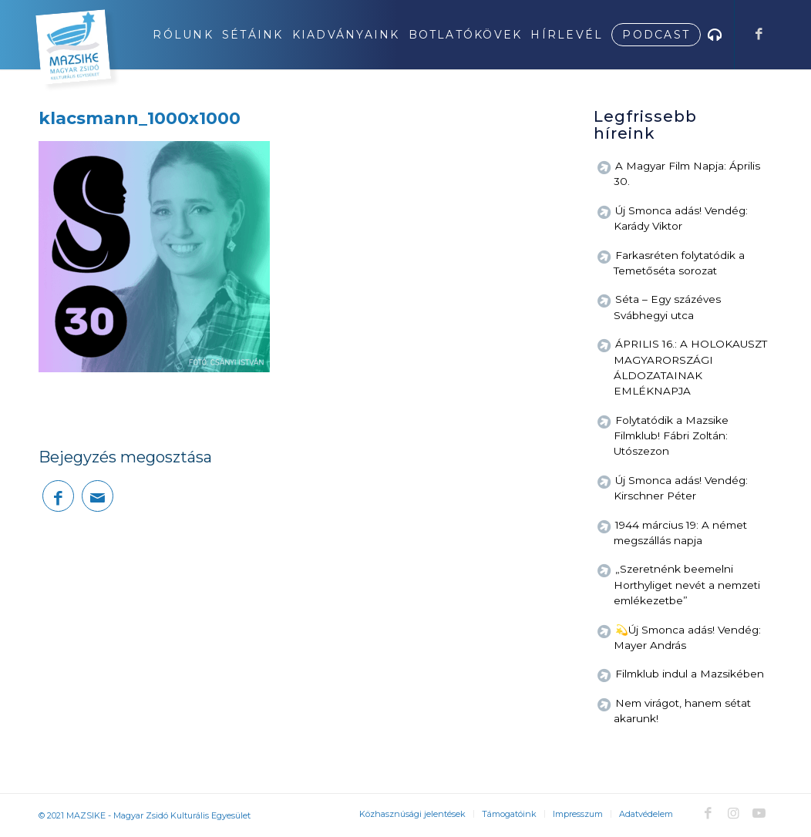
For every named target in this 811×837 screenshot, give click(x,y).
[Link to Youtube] (758, 813)
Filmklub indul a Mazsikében (689, 673)
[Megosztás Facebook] (58, 496)
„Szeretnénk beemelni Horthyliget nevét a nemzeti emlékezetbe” (687, 585)
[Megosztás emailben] (97, 496)
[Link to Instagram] (733, 813)
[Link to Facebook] (758, 33)
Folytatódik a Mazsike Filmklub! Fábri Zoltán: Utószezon (671, 436)
